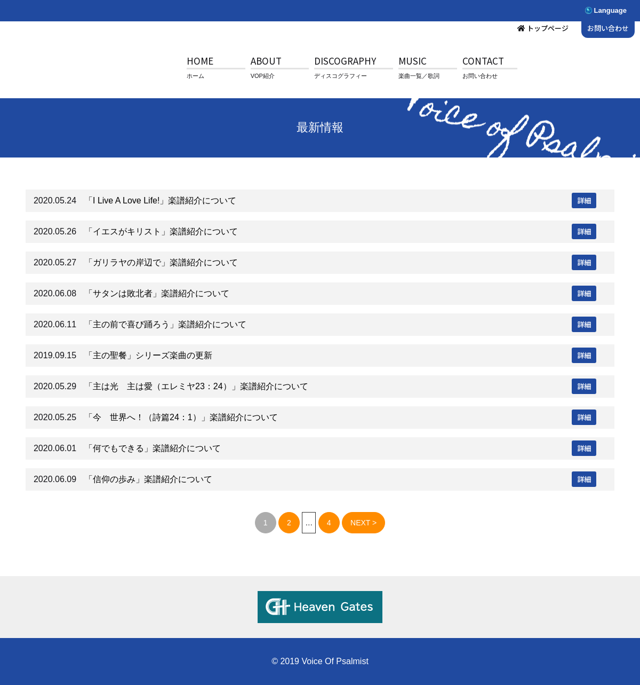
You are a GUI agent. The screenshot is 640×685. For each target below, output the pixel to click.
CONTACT (483, 60)
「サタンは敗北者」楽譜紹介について (156, 293)
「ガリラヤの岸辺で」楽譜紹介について (161, 262)
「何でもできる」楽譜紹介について (152, 448)
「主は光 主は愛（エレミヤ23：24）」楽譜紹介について (196, 386)
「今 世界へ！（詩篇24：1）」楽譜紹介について (181, 417)
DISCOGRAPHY (345, 60)
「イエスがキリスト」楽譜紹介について (161, 231)
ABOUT (266, 60)
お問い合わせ (608, 28)
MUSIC (412, 60)
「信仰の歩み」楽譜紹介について (148, 479)
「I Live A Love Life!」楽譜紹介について (160, 200)
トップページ (548, 28)
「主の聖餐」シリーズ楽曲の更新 (148, 355)
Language (610, 10)
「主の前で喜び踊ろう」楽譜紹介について (165, 324)
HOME (200, 60)
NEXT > (363, 522)
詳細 (584, 200)
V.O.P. (88, 69)
